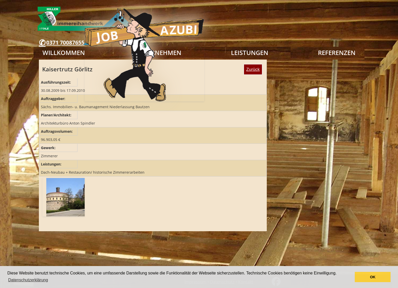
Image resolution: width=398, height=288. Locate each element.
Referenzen (337, 52)
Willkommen (63, 52)
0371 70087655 (65, 42)
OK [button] (372, 277)
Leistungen (249, 52)
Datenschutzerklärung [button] (28, 280)
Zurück (253, 69)
